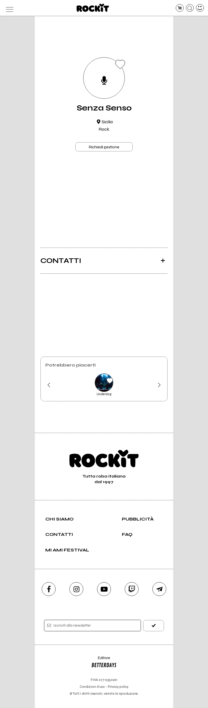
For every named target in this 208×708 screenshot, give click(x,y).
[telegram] (159, 589)
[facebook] (49, 589)
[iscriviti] (153, 625)
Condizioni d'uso (92, 687)
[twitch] (132, 589)
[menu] (8, 8)
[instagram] (76, 589)
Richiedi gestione (104, 147)
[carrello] (180, 8)
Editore (104, 663)
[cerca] (190, 8)
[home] (93, 8)
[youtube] (104, 589)
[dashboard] (200, 8)
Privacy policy (118, 687)
